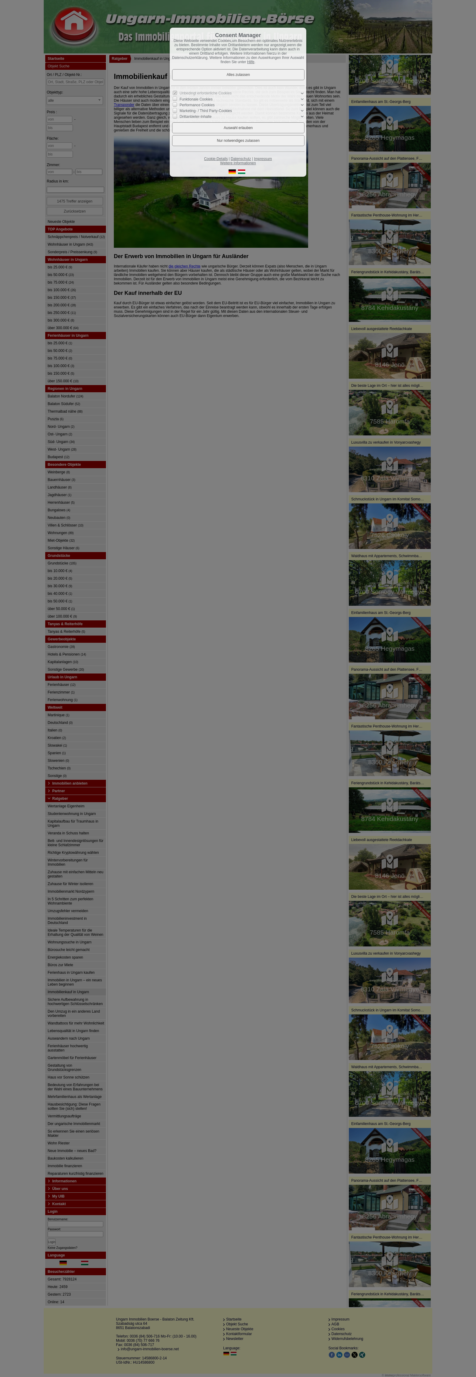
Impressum (263, 159)
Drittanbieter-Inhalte (196, 116)
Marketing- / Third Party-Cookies (206, 111)
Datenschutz (241, 159)
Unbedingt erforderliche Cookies (206, 93)
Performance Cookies (197, 105)
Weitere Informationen (238, 163)
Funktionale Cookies (196, 99)
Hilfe (250, 62)
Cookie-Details (216, 159)
